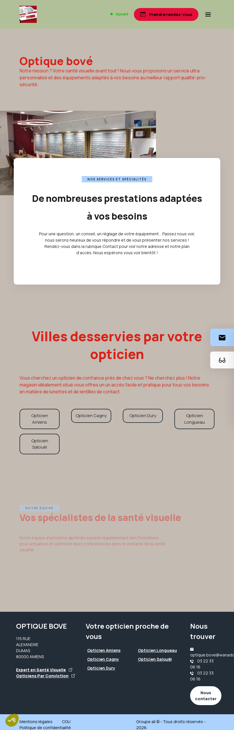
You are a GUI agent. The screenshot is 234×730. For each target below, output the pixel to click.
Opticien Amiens (39, 419)
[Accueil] (28, 14)
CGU (66, 721)
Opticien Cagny (91, 416)
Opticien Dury (142, 416)
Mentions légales (36, 721)
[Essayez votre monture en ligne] (222, 360)
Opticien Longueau (194, 419)
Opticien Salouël (39, 444)
